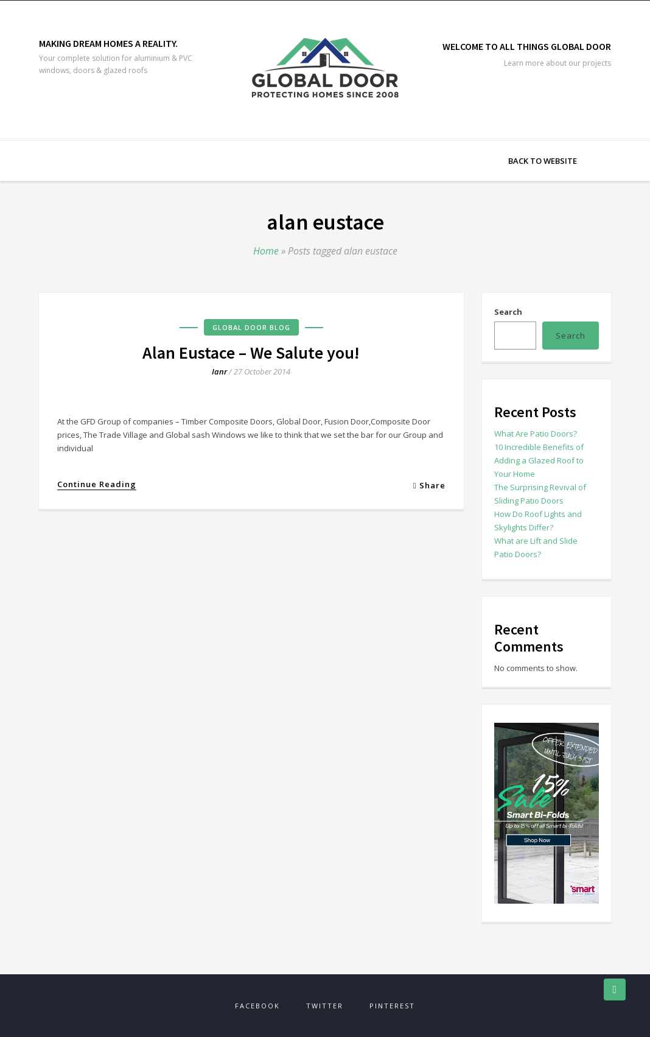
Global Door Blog (251, 327)
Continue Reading (96, 484)
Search (508, 311)
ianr (219, 371)
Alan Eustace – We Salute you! (251, 353)
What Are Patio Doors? (535, 433)
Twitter (324, 1005)
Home (266, 251)
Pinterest (392, 1005)
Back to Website (542, 160)
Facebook (257, 1005)
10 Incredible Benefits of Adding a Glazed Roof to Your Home (539, 460)
